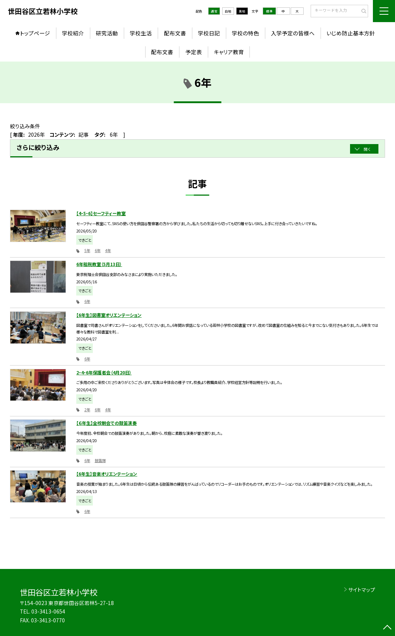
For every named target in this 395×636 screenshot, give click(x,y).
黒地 (242, 11)
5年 (87, 250)
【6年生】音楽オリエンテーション (106, 474)
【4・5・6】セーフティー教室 (101, 213)
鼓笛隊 (100, 460)
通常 (214, 11)
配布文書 (175, 33)
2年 (87, 409)
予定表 (193, 52)
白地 (228, 11)
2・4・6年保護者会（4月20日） (104, 372)
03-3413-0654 (48, 611)
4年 (108, 250)
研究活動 (107, 33)
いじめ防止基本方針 (350, 33)
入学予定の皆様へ (293, 33)
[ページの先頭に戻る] (387, 628)
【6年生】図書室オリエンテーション (108, 315)
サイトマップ (361, 589)
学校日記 (209, 33)
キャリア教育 (229, 52)
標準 (269, 11)
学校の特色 (245, 33)
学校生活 (141, 33)
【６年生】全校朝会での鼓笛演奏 (106, 423)
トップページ (35, 33)
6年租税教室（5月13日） (99, 264)
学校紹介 (73, 33)
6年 (98, 250)
